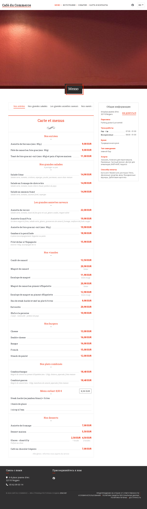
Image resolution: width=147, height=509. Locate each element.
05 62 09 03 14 (16, 484)
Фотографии (69, 5)
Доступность (135, 497)
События (82, 5)
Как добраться (129, 113)
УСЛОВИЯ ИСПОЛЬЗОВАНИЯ (90, 495)
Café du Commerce (16, 5)
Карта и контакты (98, 5)
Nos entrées (19, 106)
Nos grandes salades (37, 106)
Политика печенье (120, 497)
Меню (57, 5)
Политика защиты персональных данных (121, 495)
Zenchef (63, 493)
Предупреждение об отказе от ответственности (118, 493)
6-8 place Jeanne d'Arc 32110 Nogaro (110, 113)
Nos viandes (87, 106)
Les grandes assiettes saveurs (64, 106)
